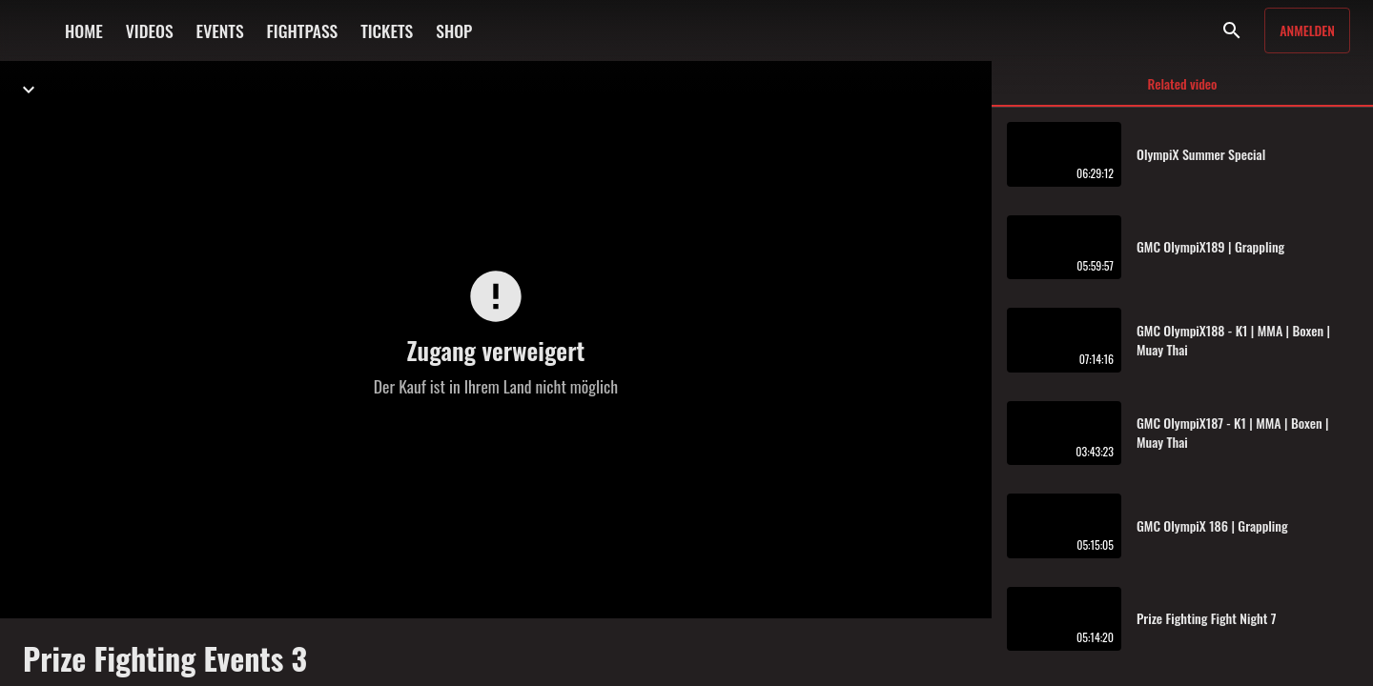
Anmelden (1307, 30)
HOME (84, 30)
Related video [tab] (1182, 90)
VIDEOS (150, 30)
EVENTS (220, 30)
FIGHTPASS (302, 30)
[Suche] (1232, 30)
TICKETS (386, 30)
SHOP (454, 30)
